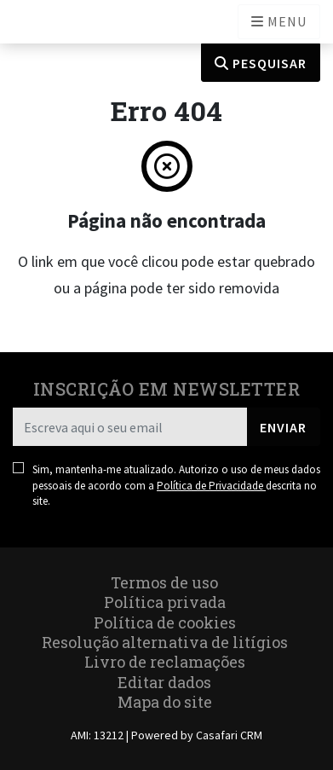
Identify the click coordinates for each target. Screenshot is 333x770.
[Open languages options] (279, 21)
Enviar (283, 427)
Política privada (165, 602)
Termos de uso (164, 582)
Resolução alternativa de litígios (165, 642)
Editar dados (164, 682)
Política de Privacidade (211, 485)
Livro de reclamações (164, 661)
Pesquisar (261, 63)
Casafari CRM (229, 735)
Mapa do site (165, 702)
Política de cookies (165, 622)
